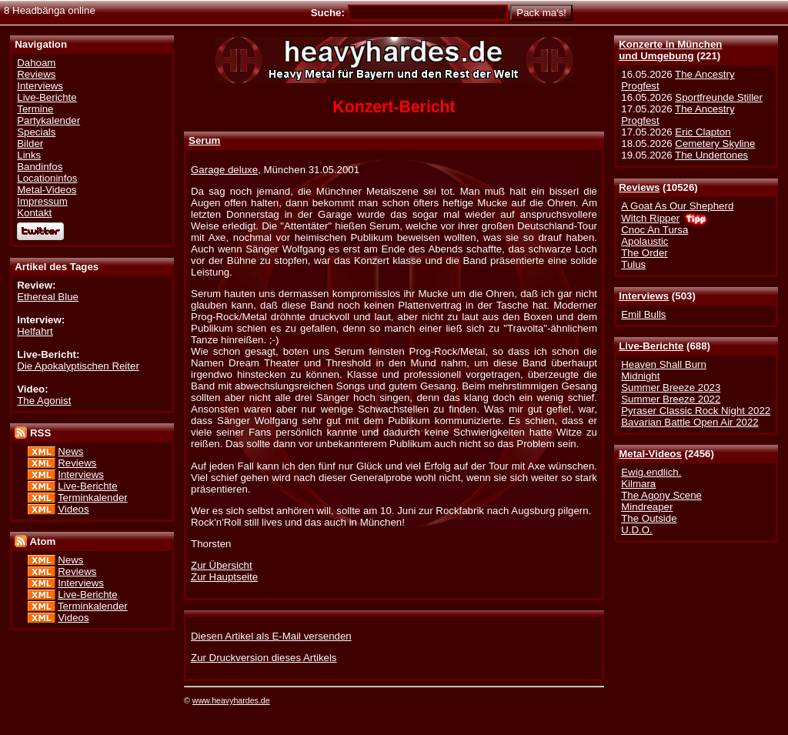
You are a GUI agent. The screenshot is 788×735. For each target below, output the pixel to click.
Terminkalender (93, 497)
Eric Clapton (702, 132)
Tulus (633, 264)
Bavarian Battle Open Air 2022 (689, 422)
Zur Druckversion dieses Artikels (263, 657)
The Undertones (711, 155)
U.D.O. (637, 530)
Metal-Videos (650, 453)
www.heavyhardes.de (231, 700)
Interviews (644, 296)
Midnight (640, 376)
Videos (73, 509)
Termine (35, 109)
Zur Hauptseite (224, 577)
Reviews (639, 187)
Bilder (30, 143)
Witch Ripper (650, 218)
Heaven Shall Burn (663, 364)
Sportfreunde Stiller (719, 97)
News (70, 451)
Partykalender (48, 120)
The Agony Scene (661, 495)
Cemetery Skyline (715, 143)
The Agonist (44, 400)
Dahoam (36, 62)
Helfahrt (34, 331)
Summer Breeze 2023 (670, 387)
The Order (644, 253)
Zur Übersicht (221, 565)
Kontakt (34, 213)
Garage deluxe (224, 169)
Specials (36, 132)
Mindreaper (647, 507)
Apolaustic (644, 241)
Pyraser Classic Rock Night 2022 (695, 410)
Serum (204, 140)
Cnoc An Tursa (654, 230)
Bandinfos (39, 166)
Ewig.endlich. (651, 472)
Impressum (42, 201)
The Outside (648, 518)
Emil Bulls (643, 314)
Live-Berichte (651, 346)
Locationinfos (47, 178)
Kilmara (638, 483)
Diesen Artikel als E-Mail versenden (271, 636)
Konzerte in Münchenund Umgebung (670, 50)
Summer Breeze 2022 (670, 399)
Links (29, 155)
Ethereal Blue (47, 296)
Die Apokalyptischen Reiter (78, 366)
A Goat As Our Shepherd (677, 206)
